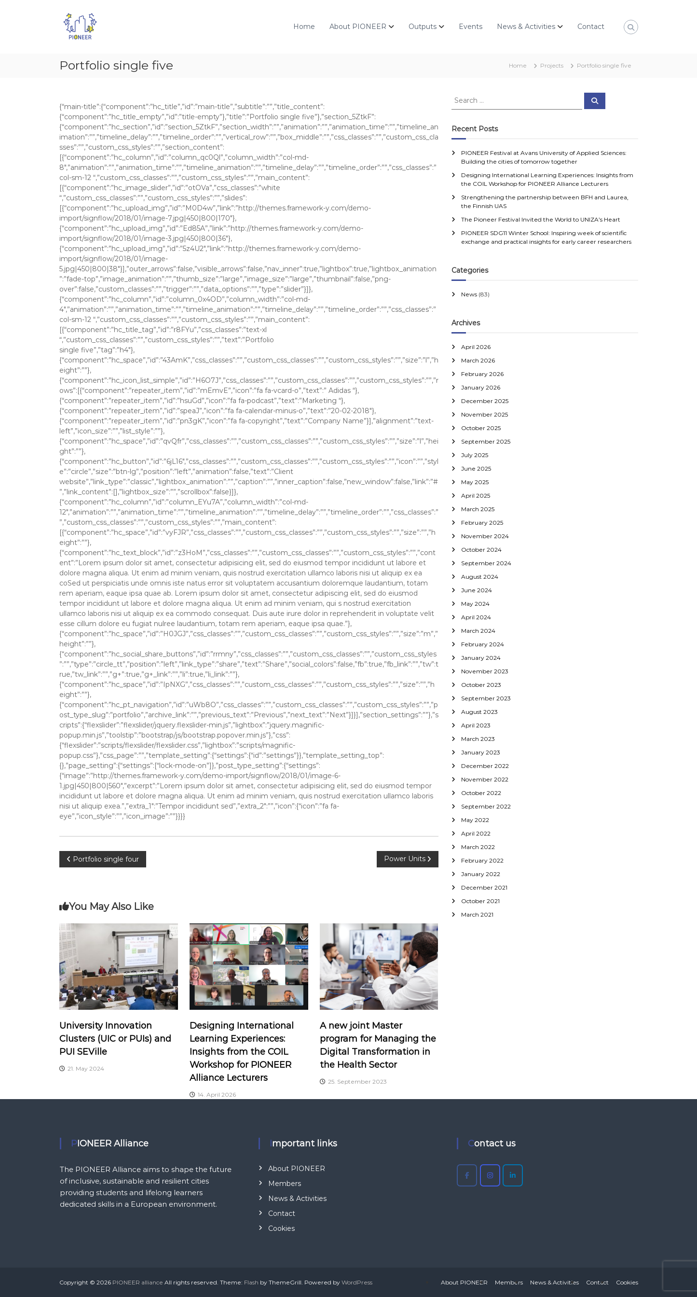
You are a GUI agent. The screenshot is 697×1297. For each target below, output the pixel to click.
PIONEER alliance (137, 1282)
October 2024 (481, 549)
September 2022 (486, 806)
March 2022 (478, 847)
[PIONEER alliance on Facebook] (467, 1175)
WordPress (357, 1282)
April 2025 (475, 495)
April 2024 (476, 617)
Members (284, 1183)
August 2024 (479, 576)
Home (304, 26)
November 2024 (485, 536)
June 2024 (476, 590)
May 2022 (475, 819)
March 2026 (478, 360)
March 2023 (478, 738)
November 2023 (484, 671)
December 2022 (485, 765)
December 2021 (484, 887)
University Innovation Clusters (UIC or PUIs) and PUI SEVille (115, 1038)
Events (470, 26)
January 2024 (481, 657)
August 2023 (479, 711)
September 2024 (486, 563)
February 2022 (482, 860)
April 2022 (476, 833)
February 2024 (482, 644)
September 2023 (486, 698)
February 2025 (482, 522)
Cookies (281, 1228)
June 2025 (476, 468)
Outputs (423, 26)
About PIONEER (357, 26)
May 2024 (475, 603)
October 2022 (481, 792)
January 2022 (480, 874)
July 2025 (474, 455)
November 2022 (484, 779)
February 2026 (482, 373)
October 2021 (480, 901)
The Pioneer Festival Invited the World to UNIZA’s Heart (540, 219)
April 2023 (476, 725)
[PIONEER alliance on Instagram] (490, 1175)
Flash (251, 1282)
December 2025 (484, 400)
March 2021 (477, 914)
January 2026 (480, 387)
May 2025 (475, 482)
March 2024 (478, 630)
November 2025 (484, 414)
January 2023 (480, 752)
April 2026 (476, 346)
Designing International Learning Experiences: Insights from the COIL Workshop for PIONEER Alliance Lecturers (242, 1051)
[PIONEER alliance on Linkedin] (513, 1175)
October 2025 (481, 428)
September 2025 (485, 441)
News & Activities (526, 26)
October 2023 (481, 684)
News (469, 294)
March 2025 (477, 509)
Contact (590, 26)
